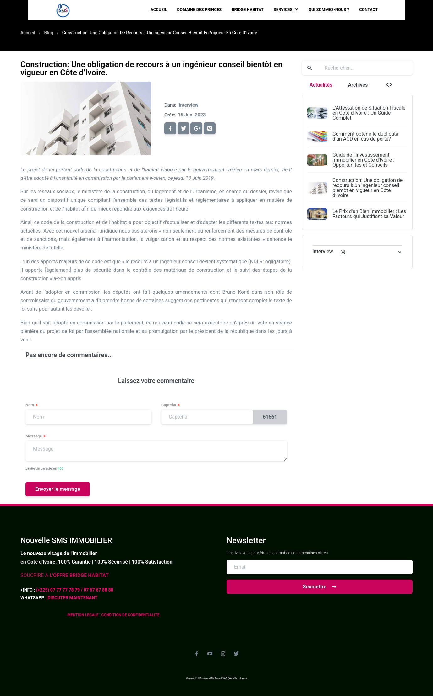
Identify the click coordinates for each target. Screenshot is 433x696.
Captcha (170, 405)
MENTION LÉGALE (83, 615)
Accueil (27, 32)
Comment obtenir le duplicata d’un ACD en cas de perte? (365, 136)
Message (35, 436)
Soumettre (319, 587)
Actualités (321, 85)
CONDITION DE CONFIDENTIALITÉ (130, 615)
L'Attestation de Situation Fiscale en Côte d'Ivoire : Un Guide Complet (368, 113)
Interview (188, 105)
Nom (31, 405)
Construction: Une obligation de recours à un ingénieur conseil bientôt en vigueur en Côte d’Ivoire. (367, 187)
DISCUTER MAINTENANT (72, 597)
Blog (48, 32)
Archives (358, 85)
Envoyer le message (57, 489)
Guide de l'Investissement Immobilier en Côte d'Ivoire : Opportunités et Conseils (363, 160)
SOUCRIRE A (64, 575)
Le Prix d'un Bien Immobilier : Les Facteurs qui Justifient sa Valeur (369, 213)
